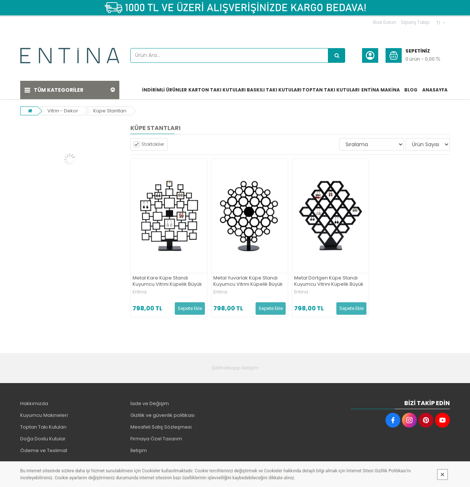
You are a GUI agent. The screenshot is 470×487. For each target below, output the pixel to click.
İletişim (138, 450)
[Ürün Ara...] (336, 55)
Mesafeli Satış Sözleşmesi (161, 426)
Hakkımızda (34, 403)
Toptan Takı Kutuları (43, 426)
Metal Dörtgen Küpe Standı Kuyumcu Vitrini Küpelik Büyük (329, 281)
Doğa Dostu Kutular (43, 438)
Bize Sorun (384, 22)
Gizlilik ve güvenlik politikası (162, 415)
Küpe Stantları (109, 110)
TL (441, 22)
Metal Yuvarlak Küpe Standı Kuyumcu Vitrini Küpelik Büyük (248, 281)
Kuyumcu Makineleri (44, 415)
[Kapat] (442, 474)
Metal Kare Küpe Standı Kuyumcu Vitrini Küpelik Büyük (167, 281)
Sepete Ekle (190, 308)
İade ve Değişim (149, 403)
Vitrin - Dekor (62, 110)
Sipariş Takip (415, 22)
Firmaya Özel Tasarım (156, 438)
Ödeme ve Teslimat (43, 450)
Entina (140, 292)
